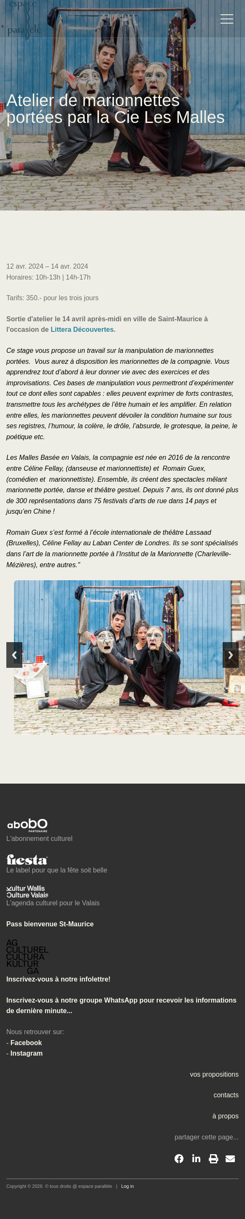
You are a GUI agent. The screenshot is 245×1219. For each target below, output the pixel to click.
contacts (226, 1095)
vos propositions (214, 1074)
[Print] (213, 1159)
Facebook (26, 1042)
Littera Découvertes (82, 329)
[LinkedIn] (196, 1159)
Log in (127, 1186)
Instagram (27, 1053)
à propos (226, 1116)
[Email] (230, 1159)
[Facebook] (179, 1159)
